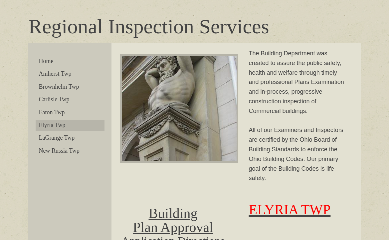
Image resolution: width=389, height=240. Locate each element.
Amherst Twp (55, 73)
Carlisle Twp (54, 99)
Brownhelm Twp (59, 86)
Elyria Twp (52, 125)
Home (46, 61)
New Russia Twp (59, 150)
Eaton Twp (52, 112)
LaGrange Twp (57, 137)
